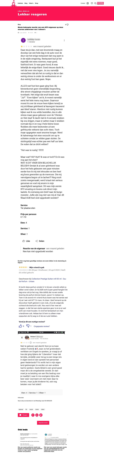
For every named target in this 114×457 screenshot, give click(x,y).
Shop (36, 3)
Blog (26, 3)
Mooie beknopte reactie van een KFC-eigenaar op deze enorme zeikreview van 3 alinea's (40, 28)
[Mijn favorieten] (92, 3)
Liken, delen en (23, 11)
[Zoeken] (95, 3)
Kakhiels (20, 3)
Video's (31, 3)
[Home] (13, 3)
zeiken (42, 409)
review (37, 409)
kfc (26, 409)
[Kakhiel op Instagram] (87, 3)
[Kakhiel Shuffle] (100, 3)
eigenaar (21, 409)
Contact (83, 3)
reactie (31, 409)
